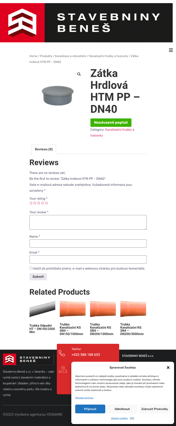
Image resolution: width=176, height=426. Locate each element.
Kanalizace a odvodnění (70, 55)
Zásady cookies (119, 418)
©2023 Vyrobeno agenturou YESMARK (33, 413)
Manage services (84, 397)
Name (34, 235)
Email (34, 251)
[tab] (44, 148)
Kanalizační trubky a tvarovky (108, 55)
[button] (168, 368)
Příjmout (90, 409)
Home (33, 55)
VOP (132, 418)
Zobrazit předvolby (154, 409)
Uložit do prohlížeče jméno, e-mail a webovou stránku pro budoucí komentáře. (89, 267)
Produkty (46, 55)
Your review (38, 211)
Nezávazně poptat (111, 121)
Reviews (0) (44, 148)
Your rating (38, 197)
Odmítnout (122, 409)
